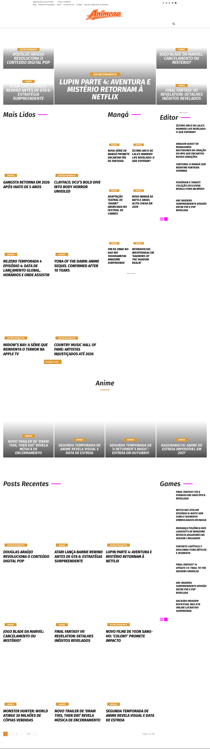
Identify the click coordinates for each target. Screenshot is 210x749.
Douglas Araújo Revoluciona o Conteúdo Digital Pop (26, 556)
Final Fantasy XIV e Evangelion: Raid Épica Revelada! (191, 495)
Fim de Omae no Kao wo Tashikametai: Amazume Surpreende (117, 254)
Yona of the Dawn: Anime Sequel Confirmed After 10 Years (76, 266)
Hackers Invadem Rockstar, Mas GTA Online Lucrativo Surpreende (188, 608)
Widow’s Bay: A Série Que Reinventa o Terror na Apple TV (25, 349)
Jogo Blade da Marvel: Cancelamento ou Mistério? (23, 636)
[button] (174, 24)
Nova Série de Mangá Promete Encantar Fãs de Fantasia (118, 155)
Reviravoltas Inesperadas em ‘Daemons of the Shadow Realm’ (143, 252)
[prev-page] (161, 219)
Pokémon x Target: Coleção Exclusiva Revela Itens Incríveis (190, 185)
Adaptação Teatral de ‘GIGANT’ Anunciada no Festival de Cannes (117, 204)
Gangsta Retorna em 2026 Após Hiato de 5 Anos (26, 184)
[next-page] (166, 219)
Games (28, 81)
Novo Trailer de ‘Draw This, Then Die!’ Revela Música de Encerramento (77, 715)
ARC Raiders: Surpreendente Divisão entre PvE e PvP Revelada (191, 205)
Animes (11, 254)
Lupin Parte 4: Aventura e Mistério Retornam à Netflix (129, 556)
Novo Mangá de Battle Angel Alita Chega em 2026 (142, 200)
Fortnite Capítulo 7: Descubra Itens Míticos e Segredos (189, 552)
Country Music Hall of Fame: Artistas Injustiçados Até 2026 (75, 349)
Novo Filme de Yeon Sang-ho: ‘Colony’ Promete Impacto (129, 636)
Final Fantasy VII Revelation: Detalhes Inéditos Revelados (74, 636)
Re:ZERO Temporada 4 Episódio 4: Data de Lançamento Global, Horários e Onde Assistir (26, 268)
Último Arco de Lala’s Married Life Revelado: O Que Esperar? (142, 155)
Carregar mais (52, 361)
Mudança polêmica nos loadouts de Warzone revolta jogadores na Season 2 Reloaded (191, 535)
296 (28, 734)
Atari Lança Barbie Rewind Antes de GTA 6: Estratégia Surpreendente (79, 556)
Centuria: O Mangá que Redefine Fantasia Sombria (191, 167)
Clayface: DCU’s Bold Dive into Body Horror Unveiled (77, 187)
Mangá (10, 175)
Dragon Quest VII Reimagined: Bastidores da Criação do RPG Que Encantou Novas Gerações (191, 150)
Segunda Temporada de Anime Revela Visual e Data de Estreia (130, 715)
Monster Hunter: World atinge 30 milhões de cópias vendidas (25, 715)
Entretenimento (28, 49)
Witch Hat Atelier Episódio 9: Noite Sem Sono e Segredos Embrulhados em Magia (190, 516)
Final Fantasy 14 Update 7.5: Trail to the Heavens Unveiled (191, 570)
